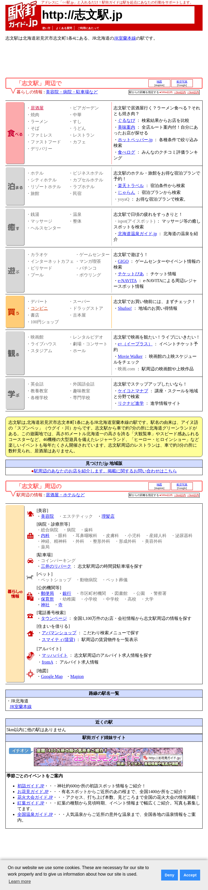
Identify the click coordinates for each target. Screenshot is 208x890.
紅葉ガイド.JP (30, 803)
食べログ (126, 152)
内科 (45, 535)
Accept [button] (190, 875)
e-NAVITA (127, 280)
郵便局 (47, 593)
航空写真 (182, 81)
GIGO (123, 261)
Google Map (52, 676)
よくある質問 (64, 28)
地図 (159, 81)
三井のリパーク (56, 566)
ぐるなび (126, 120)
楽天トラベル (131, 185)
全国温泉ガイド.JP (35, 814)
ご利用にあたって (88, 28)
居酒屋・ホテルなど (65, 495)
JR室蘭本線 (125, 38)
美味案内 (126, 127)
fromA (47, 662)
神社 (45, 604)
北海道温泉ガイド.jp (137, 233)
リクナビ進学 (131, 403)
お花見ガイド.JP (32, 791)
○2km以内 (180, 92)
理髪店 (108, 516)
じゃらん (126, 192)
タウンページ (54, 618)
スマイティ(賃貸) (58, 639)
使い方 (46, 28)
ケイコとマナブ (133, 391)
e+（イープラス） (135, 344)
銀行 (67, 593)
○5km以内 (193, 92)
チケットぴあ (131, 274)
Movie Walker (130, 356)
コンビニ (39, 308)
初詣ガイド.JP (30, 786)
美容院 (47, 516)
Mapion (77, 676)
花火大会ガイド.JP (35, 797)
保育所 (47, 599)
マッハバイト (55, 655)
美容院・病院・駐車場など (72, 92)
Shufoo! (125, 308)
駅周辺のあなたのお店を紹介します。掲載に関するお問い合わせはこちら (105, 471)
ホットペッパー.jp (135, 139)
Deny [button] (169, 875)
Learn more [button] (20, 881)
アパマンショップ (59, 632)
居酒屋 (37, 108)
